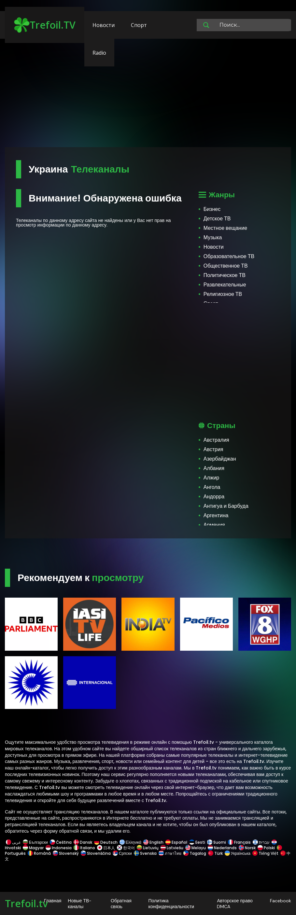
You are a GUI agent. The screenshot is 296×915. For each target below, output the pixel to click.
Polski (266, 848)
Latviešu (172, 848)
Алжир (211, 477)
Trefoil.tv (26, 903)
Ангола (212, 487)
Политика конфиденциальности (171, 903)
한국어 (126, 848)
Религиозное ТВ (223, 294)
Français (239, 842)
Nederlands (222, 848)
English (153, 842)
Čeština (61, 842)
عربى (13, 842)
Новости (103, 25)
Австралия (216, 440)
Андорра (214, 496)
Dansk (83, 842)
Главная (52, 901)
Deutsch (106, 842)
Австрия (213, 449)
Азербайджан (220, 459)
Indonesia (59, 848)
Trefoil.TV (45, 25)
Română (39, 853)
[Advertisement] (148, 96)
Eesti (197, 842)
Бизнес (212, 209)
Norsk (247, 848)
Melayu (195, 848)
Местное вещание (225, 228)
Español (176, 842)
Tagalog (194, 853)
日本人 (106, 848)
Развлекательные (225, 284)
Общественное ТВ (226, 266)
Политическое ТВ (225, 275)
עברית (261, 842)
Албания (214, 468)
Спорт (139, 25)
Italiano (84, 848)
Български (35, 842)
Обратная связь (121, 903)
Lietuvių (148, 848)
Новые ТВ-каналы (80, 903)
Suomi (216, 842)
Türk (215, 853)
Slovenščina (96, 853)
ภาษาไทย (170, 853)
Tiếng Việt (265, 853)
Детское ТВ (217, 218)
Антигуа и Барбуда (226, 506)
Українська (237, 853)
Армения (214, 525)
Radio (99, 52)
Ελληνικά (130, 842)
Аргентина (216, 515)
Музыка (213, 237)
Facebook (280, 901)
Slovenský (66, 853)
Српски (122, 853)
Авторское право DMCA (234, 903)
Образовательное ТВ (229, 256)
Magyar (33, 848)
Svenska (145, 853)
